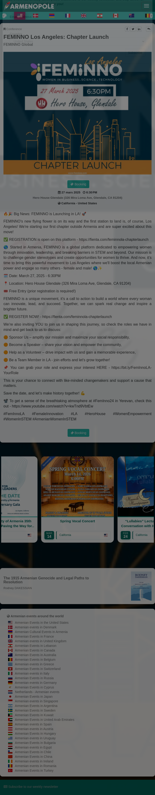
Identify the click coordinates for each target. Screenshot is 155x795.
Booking (78, 184)
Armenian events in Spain (33, 724)
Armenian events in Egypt (33, 747)
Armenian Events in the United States (42, 622)
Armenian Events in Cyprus (34, 687)
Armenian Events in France (34, 636)
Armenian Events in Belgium (35, 659)
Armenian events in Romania (36, 766)
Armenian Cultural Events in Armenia (41, 632)
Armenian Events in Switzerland (38, 669)
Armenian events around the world (37, 616)
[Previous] (3, 15)
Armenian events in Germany (36, 683)
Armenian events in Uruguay (35, 738)
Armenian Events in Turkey (34, 770)
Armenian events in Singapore (36, 701)
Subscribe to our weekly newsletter (31, 787)
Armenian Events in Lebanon (36, 646)
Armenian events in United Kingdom (40, 641)
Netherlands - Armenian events (37, 692)
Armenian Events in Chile (33, 752)
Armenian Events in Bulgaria (35, 743)
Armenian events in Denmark (36, 627)
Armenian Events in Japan (34, 696)
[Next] (151, 15)
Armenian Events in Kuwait (34, 715)
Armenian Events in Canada (35, 650)
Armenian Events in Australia (35, 655)
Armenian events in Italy (32, 673)
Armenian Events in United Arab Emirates (45, 720)
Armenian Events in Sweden (35, 710)
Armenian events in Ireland (34, 761)
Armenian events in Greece (34, 664)
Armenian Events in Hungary (35, 733)
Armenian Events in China (33, 756)
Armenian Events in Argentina (36, 706)
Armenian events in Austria (34, 729)
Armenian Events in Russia (34, 678)
